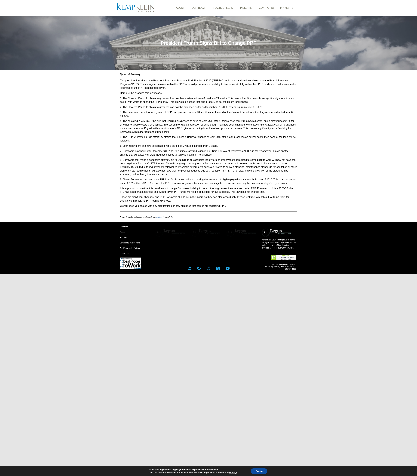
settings (233, 472)
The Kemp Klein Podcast (130, 248)
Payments (286, 7)
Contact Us (266, 7)
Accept (259, 471)
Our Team (199, 7)
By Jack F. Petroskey (130, 74)
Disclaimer (124, 227)
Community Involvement (130, 243)
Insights (246, 7)
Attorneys (124, 237)
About (181, 7)
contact (159, 217)
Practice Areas (223, 7)
